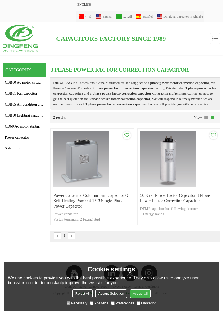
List (206, 117)
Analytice (99, 303)
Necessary (77, 303)
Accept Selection (111, 293)
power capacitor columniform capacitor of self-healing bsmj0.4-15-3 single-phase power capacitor (91, 200)
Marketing (146, 303)
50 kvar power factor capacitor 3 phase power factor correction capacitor (175, 198)
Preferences (122, 303)
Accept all (140, 293)
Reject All (82, 293)
